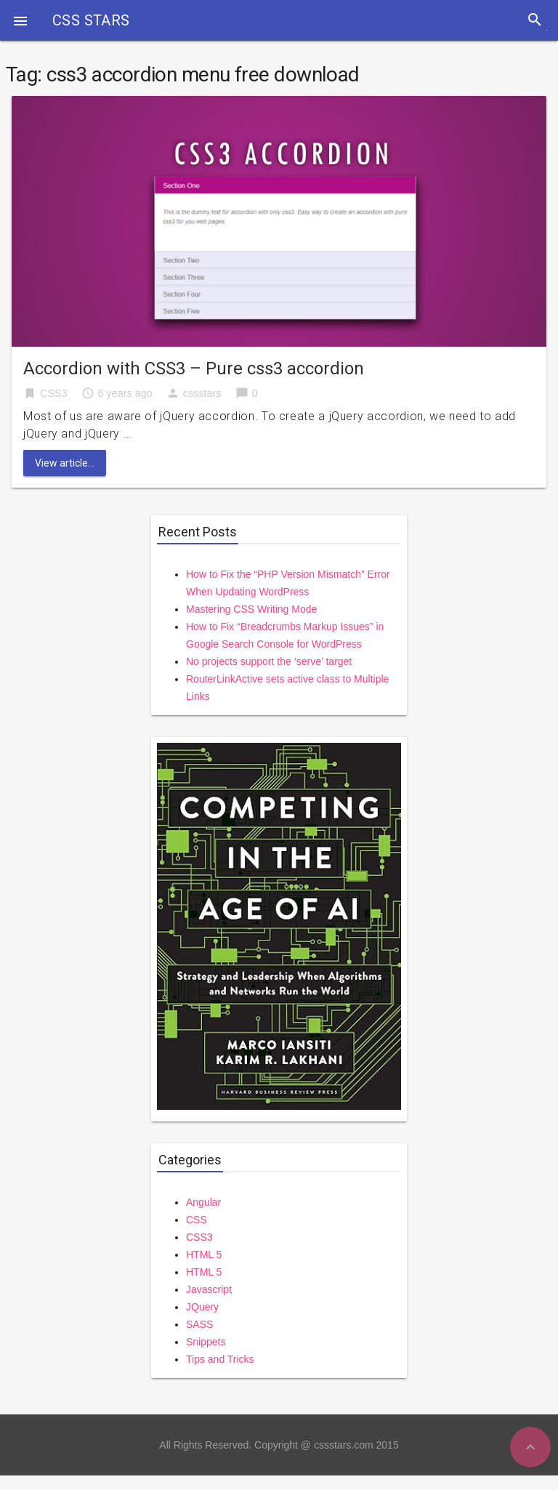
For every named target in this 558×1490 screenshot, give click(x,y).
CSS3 (54, 393)
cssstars (202, 393)
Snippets (205, 1342)
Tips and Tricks (220, 1359)
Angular (203, 1202)
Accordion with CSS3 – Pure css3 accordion (193, 368)
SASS (199, 1324)
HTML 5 (204, 1254)
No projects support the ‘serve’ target (269, 661)
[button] (20, 20)
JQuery (202, 1307)
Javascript (209, 1289)
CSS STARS (91, 20)
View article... (64, 463)
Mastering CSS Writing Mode (251, 609)
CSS (196, 1219)
